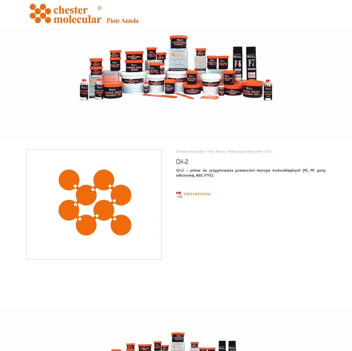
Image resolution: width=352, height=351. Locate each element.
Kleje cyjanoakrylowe (245, 151)
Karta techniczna (197, 194)
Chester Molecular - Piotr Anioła (201, 151)
